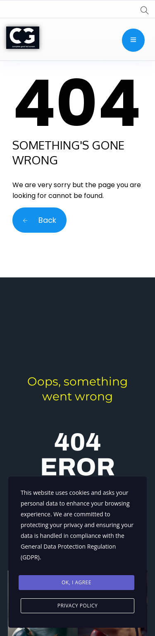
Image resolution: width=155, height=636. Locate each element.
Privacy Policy (77, 605)
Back (39, 220)
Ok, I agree (76, 582)
